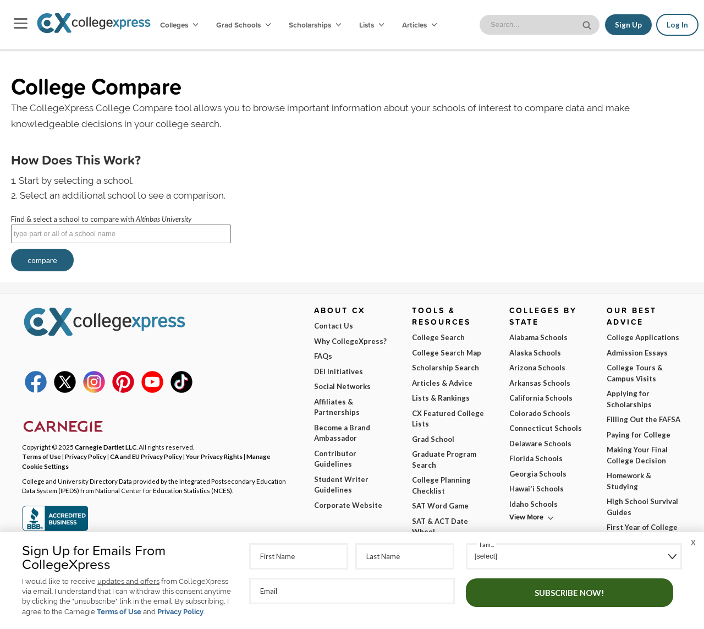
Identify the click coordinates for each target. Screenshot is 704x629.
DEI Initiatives (338, 371)
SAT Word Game (440, 505)
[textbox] (121, 234)
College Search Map (446, 352)
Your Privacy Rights (214, 456)
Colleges (179, 24)
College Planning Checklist (441, 485)
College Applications (643, 337)
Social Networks (342, 386)
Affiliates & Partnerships (337, 407)
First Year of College (642, 527)
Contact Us (333, 325)
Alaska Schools (535, 352)
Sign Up (628, 24)
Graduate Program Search (444, 459)
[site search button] (588, 24)
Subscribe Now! (569, 593)
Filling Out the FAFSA (643, 419)
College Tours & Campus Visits (635, 373)
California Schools (541, 397)
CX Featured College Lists (448, 419)
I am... (487, 544)
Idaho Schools (533, 504)
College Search (438, 337)
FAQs (323, 356)
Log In (677, 24)
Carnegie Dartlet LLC (105, 447)
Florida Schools (536, 458)
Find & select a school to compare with (101, 219)
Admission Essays (637, 352)
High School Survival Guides (642, 507)
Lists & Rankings (441, 397)
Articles (419, 24)
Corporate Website (348, 505)
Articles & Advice (442, 383)
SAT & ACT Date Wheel (440, 527)
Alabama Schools (538, 337)
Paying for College (638, 434)
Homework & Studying (629, 481)
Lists (371, 24)
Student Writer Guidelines (341, 485)
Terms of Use (119, 612)
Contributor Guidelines (335, 459)
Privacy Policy (180, 612)
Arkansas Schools (539, 383)
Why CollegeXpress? (350, 341)
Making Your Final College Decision (637, 455)
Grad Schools (243, 24)
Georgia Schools (537, 473)
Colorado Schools (539, 413)
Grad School (433, 439)
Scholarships (315, 24)
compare (42, 260)
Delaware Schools (540, 443)
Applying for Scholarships (629, 399)
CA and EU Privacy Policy (146, 456)
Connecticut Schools (545, 428)
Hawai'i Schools (536, 488)
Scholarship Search (445, 367)
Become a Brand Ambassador (342, 433)
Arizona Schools (537, 367)
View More (526, 517)
